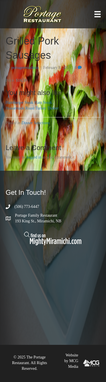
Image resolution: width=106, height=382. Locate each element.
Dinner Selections (35, 123)
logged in (34, 157)
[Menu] (97, 14)
